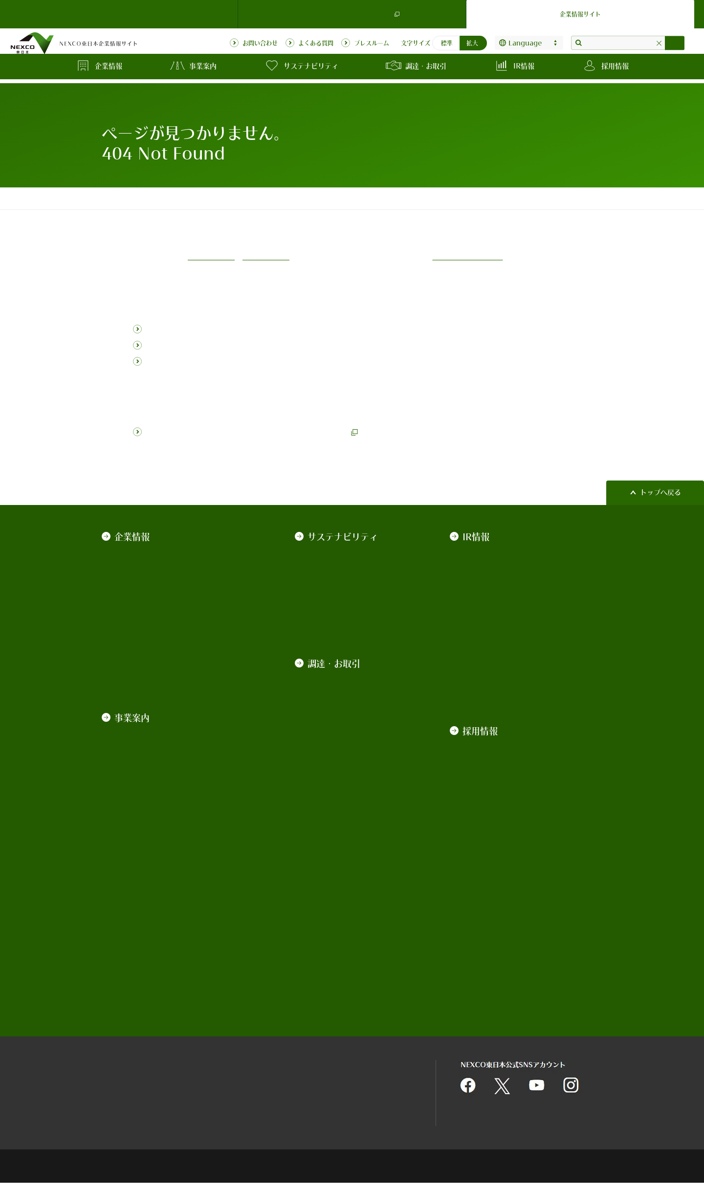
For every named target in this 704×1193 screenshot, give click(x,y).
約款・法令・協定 (140, 622)
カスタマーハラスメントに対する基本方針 (175, 670)
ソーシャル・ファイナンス (503, 651)
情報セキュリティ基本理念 (254, 1081)
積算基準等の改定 (334, 728)
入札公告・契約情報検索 (344, 799)
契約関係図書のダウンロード (348, 818)
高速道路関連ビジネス (147, 771)
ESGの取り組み (331, 594)
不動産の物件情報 (334, 954)
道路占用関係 (327, 968)
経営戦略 (127, 594)
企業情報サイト (580, 11)
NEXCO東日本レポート (342, 622)
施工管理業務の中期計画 (344, 757)
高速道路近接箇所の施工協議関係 (348, 987)
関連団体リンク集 (240, 1056)
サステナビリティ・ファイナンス (513, 637)
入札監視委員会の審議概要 (348, 876)
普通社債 (475, 608)
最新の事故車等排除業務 (344, 915)
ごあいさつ (130, 552)
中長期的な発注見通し (341, 785)
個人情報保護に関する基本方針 (372, 1056)
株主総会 (475, 566)
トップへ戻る (660, 491)
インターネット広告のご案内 (348, 934)
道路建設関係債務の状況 (499, 665)
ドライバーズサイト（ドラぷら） (352, 12)
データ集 (320, 608)
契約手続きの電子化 (338, 838)
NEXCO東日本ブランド (149, 580)
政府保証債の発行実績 (496, 594)
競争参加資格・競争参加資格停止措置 (348, 857)
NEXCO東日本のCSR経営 (346, 566)
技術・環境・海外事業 (147, 785)
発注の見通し (327, 771)
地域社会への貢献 (334, 580)
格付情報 (475, 622)
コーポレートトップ (129, 198)
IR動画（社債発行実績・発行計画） (516, 693)
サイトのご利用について (139, 1056)
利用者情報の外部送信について (372, 1081)
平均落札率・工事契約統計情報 (348, 896)
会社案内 (127, 566)
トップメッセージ (334, 552)
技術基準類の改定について (348, 714)
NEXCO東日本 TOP (123, 11)
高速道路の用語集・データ (154, 799)
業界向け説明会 (331, 742)
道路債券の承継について (499, 679)
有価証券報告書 (486, 580)
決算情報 (475, 552)
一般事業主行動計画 (144, 637)
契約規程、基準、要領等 (344, 675)
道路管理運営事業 (140, 728)
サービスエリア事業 (144, 757)
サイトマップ (122, 1081)
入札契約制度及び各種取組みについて (348, 695)
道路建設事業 (133, 742)
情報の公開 (130, 651)
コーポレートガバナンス (151, 608)
